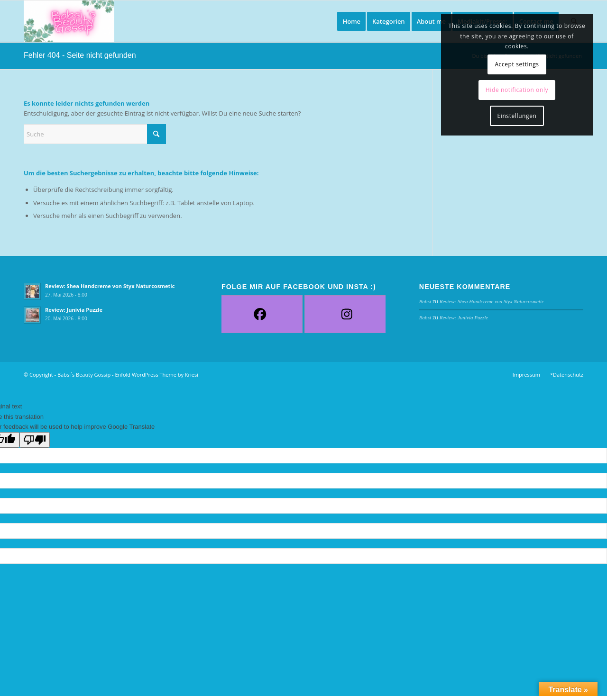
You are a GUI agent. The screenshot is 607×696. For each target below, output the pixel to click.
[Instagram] (346, 314)
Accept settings (517, 64)
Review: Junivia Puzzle (73, 309)
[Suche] (95, 134)
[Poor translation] (34, 440)
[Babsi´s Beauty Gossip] (69, 21)
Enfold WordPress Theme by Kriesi (156, 374)
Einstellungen (517, 116)
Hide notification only (517, 90)
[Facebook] (260, 314)
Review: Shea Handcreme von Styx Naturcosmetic (110, 285)
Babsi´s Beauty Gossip (83, 374)
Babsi (425, 301)
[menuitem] (351, 21)
